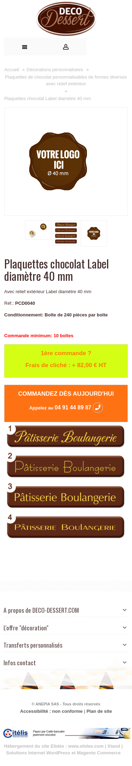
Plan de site (99, 711)
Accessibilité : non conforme (51, 711)
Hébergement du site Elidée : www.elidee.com (54, 746)
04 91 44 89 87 (79, 407)
